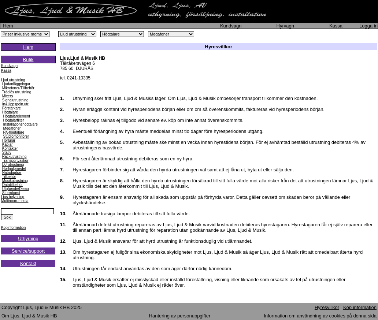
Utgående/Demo (15, 189)
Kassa (335, 26)
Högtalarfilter (13, 120)
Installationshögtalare (20, 124)
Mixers (7, 96)
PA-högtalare (14, 132)
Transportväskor (15, 161)
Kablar (7, 144)
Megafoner (12, 128)
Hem (8, 26)
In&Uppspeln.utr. (15, 104)
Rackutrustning (14, 157)
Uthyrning (28, 238)
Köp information (360, 307)
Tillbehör (9, 177)
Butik (28, 59)
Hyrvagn (285, 26)
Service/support (28, 251)
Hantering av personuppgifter (180, 316)
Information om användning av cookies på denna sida (320, 316)
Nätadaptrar (12, 173)
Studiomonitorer (16, 136)
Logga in (368, 26)
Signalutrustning (15, 100)
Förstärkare (11, 108)
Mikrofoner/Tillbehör (18, 88)
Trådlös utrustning (17, 92)
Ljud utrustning (13, 80)
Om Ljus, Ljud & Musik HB (29, 316)
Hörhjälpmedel (14, 169)
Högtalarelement (16, 116)
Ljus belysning (12, 197)
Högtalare (10, 112)
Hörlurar (8, 140)
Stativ (6, 152)
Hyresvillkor (327, 307)
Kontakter (10, 148)
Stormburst (11, 193)
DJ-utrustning (13, 165)
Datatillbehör (12, 185)
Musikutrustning (15, 181)
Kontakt (28, 263)
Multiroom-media (14, 201)
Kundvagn (231, 26)
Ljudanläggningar (16, 84)
